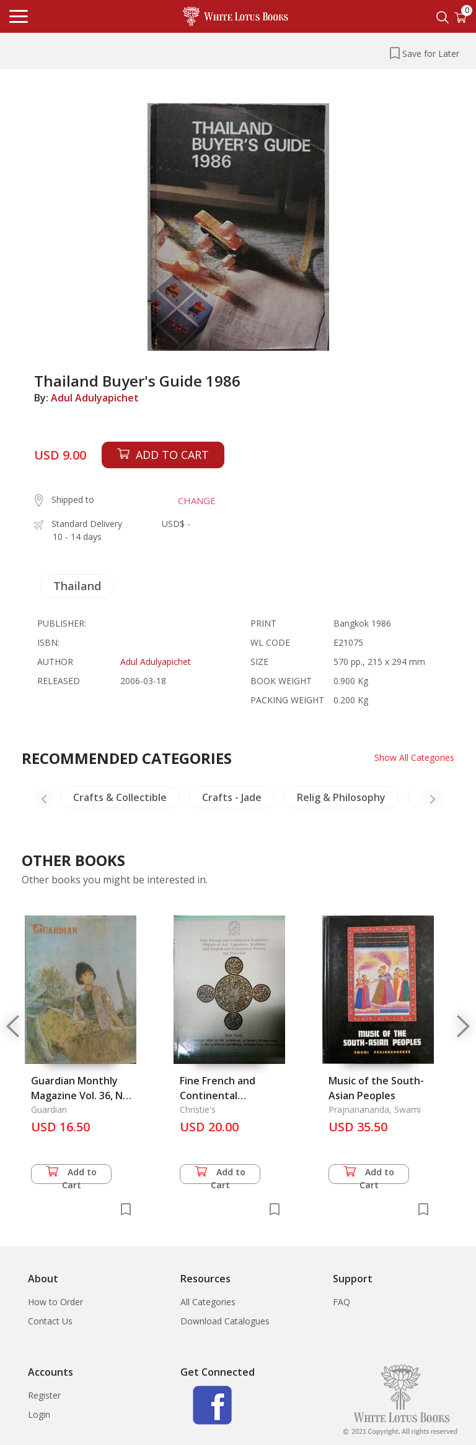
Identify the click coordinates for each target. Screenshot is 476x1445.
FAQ (341, 1302)
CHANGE (197, 500)
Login (39, 1414)
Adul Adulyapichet (95, 398)
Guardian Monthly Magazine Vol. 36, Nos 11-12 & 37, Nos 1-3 (82, 1095)
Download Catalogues (225, 1321)
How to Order (55, 1302)
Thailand (77, 585)
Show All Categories (414, 757)
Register (44, 1395)
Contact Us (50, 1321)
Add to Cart (71, 1175)
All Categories (208, 1302)
